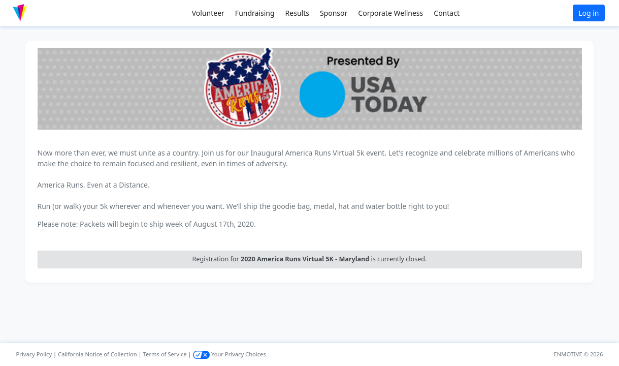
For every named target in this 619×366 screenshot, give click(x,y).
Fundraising (255, 13)
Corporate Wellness (390, 13)
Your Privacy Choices (229, 354)
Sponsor (333, 13)
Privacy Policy (34, 354)
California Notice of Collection (97, 354)
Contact (447, 13)
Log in (588, 13)
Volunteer (208, 13)
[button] (41, 13)
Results (297, 13)
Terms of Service (165, 354)
